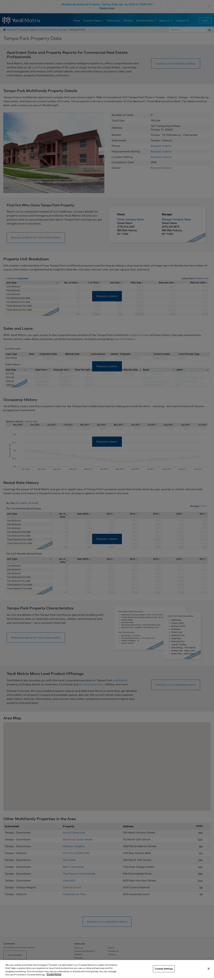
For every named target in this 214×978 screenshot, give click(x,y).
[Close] (208, 968)
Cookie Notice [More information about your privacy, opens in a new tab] (54, 974)
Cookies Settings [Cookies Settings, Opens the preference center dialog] (164, 968)
